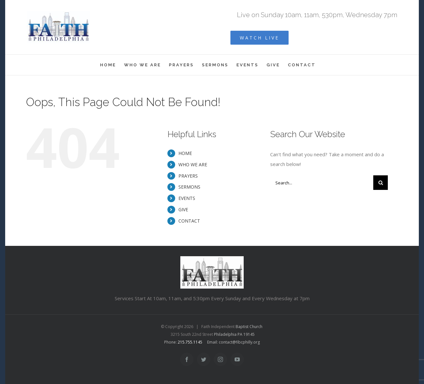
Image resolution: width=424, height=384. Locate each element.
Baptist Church (249, 326)
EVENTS (186, 198)
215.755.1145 (190, 342)
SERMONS (189, 187)
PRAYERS (188, 176)
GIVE (183, 209)
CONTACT (189, 221)
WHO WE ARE (192, 164)
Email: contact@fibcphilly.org (233, 342)
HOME (185, 153)
